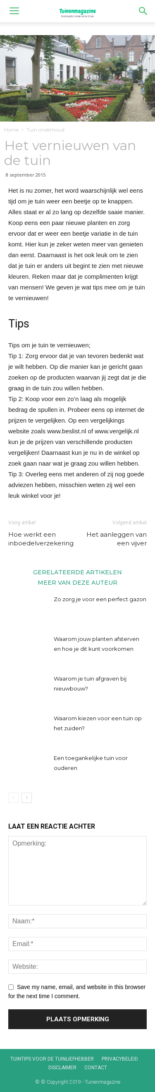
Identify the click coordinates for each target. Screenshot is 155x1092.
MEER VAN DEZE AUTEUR (77, 582)
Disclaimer (62, 1067)
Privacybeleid (120, 1059)
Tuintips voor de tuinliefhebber (52, 1059)
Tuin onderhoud (45, 130)
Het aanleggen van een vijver (116, 538)
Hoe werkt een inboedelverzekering (41, 538)
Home (11, 130)
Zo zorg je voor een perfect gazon (100, 599)
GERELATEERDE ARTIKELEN (77, 572)
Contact (95, 1067)
